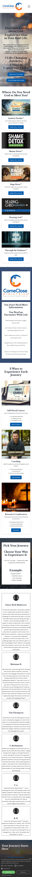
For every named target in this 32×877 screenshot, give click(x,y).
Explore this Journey (16, 127)
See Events (16, 530)
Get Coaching (16, 477)
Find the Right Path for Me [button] (16, 80)
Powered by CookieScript (6, 875)
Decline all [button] (23, 872)
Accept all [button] (8, 872)
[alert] (16, 867)
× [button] (30, 859)
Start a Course (16, 424)
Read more (15, 863)
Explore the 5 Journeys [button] (16, 74)
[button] (16, 868)
